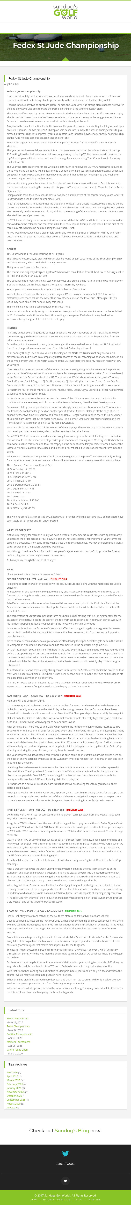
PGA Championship (17, 1018)
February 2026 (15, 1084)
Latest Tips (94, 1199)
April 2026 (12, 1076)
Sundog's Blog (72, 1131)
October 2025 (14, 1095)
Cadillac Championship (19, 1034)
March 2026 (13, 1080)
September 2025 (16, 1099)
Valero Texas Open (17, 1049)
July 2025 (12, 1107)
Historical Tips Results (56, 1199)
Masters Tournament (18, 1041)
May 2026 (12, 1072)
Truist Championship (18, 1026)
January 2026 (14, 1088)
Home (34, 1199)
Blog (79, 1199)
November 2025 (16, 1091)
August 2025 (14, 1103)
